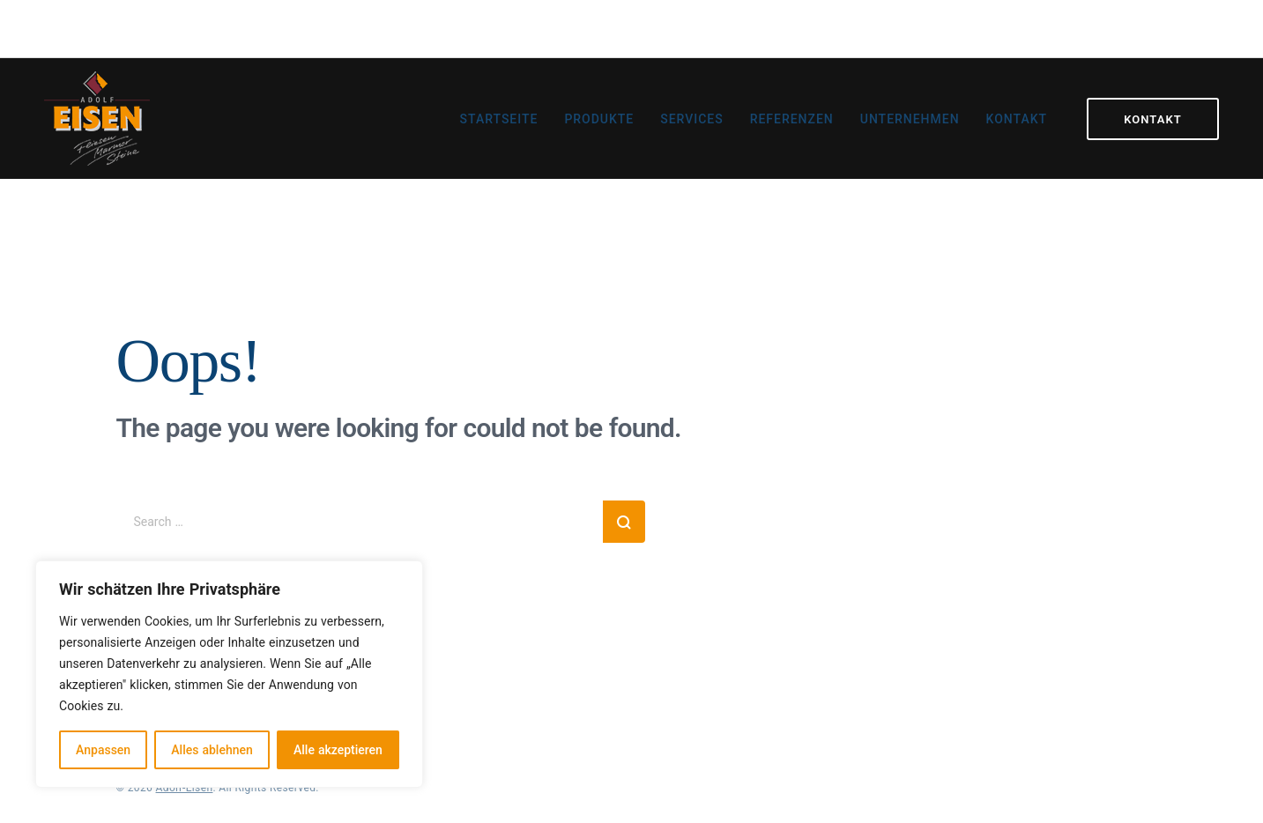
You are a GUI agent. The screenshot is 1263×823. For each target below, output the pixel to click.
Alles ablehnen (211, 749)
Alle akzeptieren (338, 749)
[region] (229, 674)
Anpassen (103, 749)
